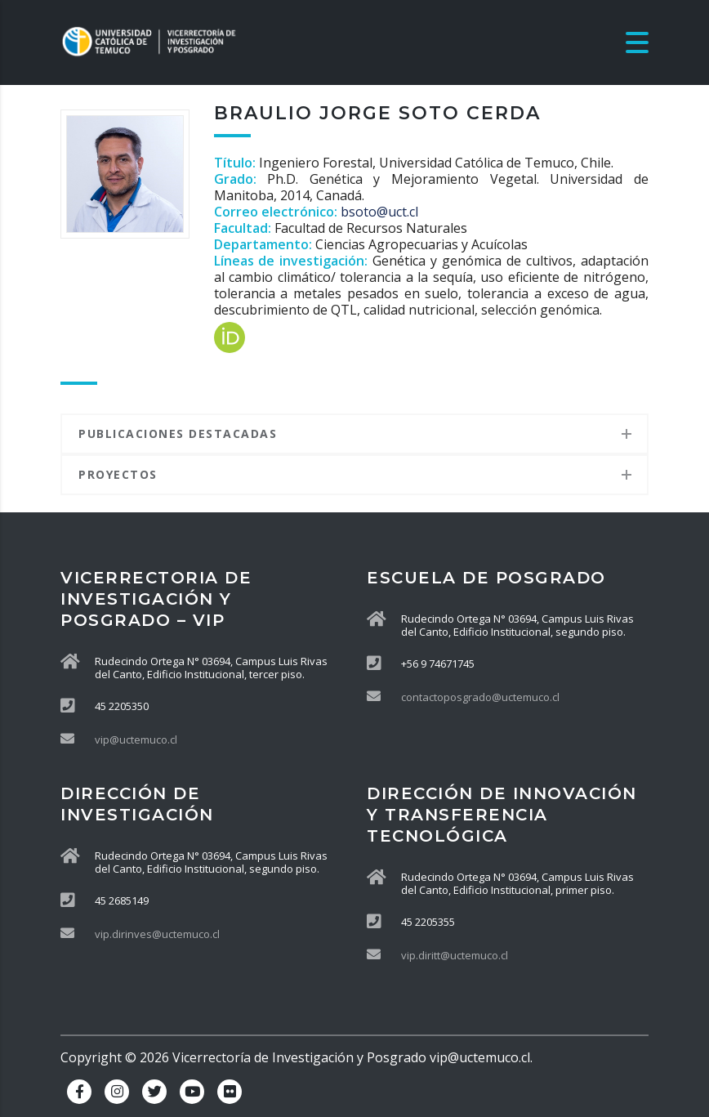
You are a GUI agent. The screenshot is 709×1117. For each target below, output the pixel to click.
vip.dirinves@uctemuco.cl (157, 934)
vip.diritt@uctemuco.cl (454, 955)
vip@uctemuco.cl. (481, 1057)
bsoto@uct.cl (379, 212)
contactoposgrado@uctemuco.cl (480, 697)
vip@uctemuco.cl (136, 739)
